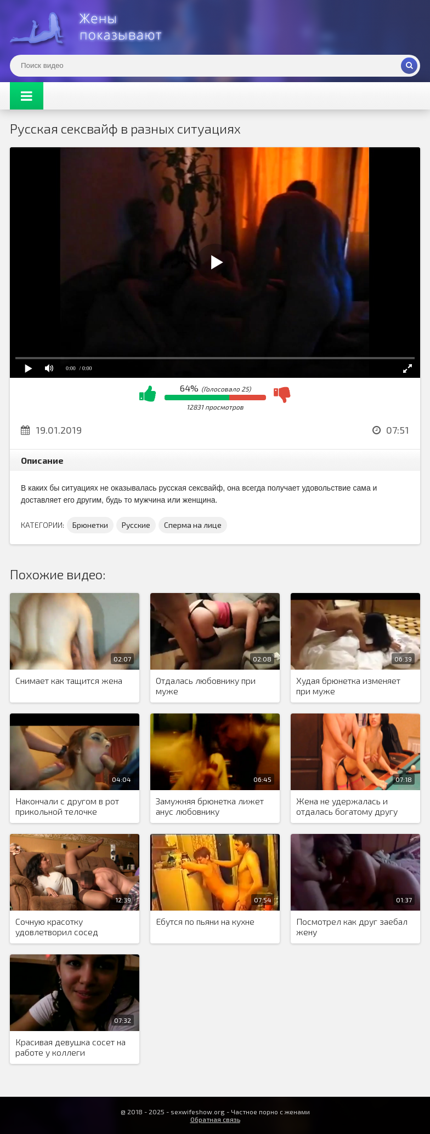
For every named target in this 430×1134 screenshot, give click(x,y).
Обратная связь (215, 1119)
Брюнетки (90, 524)
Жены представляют (92, 27)
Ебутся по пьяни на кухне (205, 921)
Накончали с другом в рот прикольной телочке (67, 806)
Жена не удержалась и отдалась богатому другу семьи (347, 807)
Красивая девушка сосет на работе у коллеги (70, 1047)
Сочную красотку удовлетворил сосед (56, 926)
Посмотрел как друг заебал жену (352, 926)
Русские (136, 524)
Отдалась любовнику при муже (206, 685)
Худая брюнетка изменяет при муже (348, 685)
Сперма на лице (193, 524)
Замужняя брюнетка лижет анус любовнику (210, 806)
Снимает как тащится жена (68, 680)
